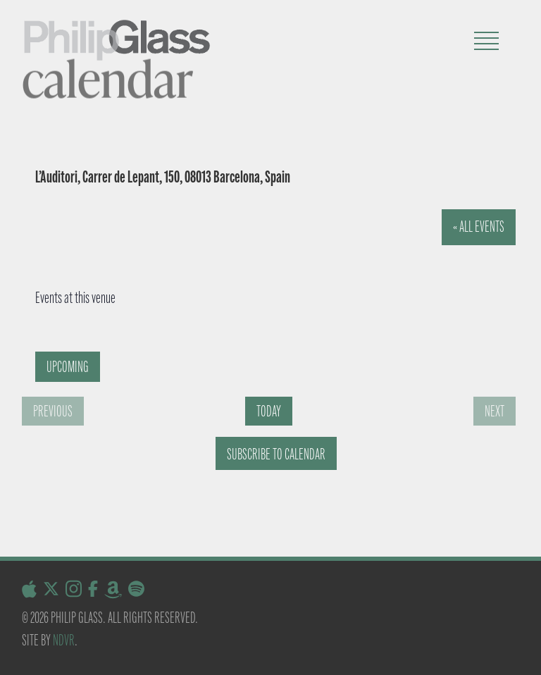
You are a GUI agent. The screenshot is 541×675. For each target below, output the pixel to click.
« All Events (478, 226)
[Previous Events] (53, 411)
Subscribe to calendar (276, 454)
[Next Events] (494, 411)
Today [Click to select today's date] (268, 411)
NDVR (64, 640)
